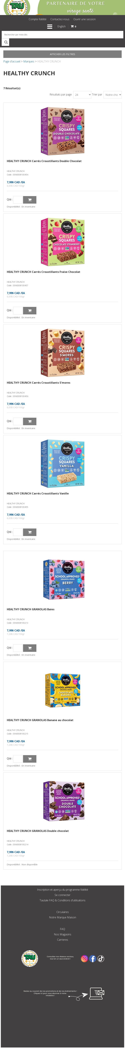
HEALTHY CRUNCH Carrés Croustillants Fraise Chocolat (43, 272)
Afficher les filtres (62, 54)
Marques (28, 61)
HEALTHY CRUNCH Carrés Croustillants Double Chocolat (44, 161)
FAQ (62, 929)
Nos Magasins (62, 934)
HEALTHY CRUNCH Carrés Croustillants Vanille (38, 493)
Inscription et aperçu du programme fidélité (62, 889)
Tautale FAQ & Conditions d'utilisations (62, 900)
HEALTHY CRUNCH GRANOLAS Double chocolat (38, 831)
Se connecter (62, 895)
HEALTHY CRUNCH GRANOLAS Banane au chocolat (40, 720)
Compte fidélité (37, 19)
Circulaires (62, 912)
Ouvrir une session (84, 19)
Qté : (10, 199)
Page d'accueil (11, 61)
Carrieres (62, 940)
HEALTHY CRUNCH (16, 171)
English (61, 26)
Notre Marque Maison (62, 917)
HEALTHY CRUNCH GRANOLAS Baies (30, 609)
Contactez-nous (59, 19)
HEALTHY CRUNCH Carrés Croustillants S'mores (38, 382)
